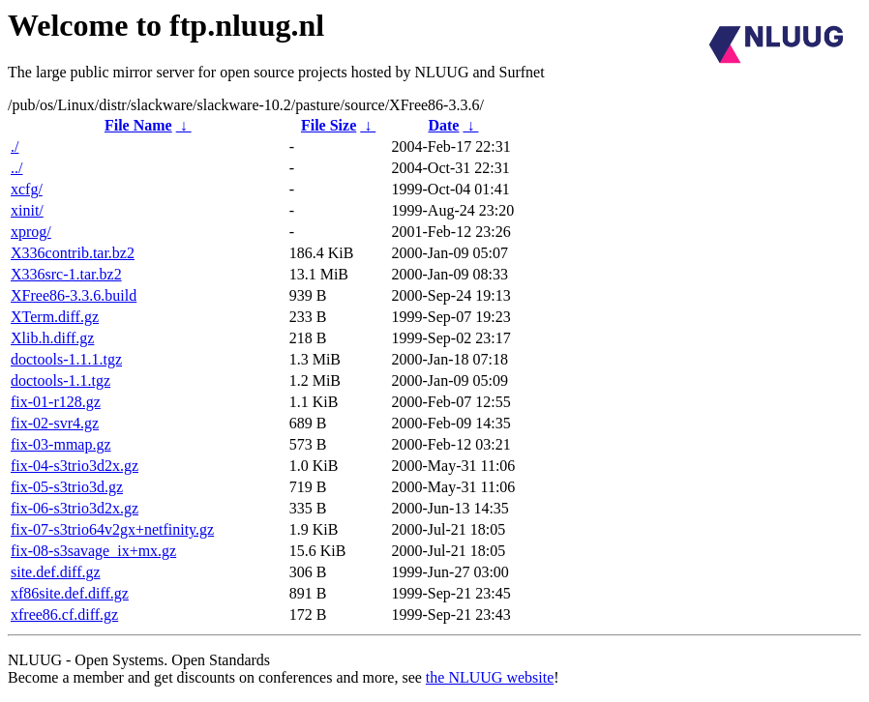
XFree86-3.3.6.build (73, 295)
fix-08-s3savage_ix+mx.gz (93, 550)
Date (443, 125)
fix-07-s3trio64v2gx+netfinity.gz (112, 529)
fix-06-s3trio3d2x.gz (74, 508)
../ (16, 168)
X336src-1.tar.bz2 (66, 274)
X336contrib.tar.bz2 (73, 253)
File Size (328, 125)
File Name (138, 125)
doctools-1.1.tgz (60, 380)
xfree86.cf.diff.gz (64, 614)
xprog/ (31, 231)
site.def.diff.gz (56, 572)
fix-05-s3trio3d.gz (67, 487)
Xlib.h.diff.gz (52, 338)
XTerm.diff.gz (55, 316)
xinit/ (27, 210)
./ (14, 146)
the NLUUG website (490, 677)
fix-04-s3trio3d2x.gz (74, 465)
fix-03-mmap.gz (61, 444)
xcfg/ (27, 189)
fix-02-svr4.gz (55, 423)
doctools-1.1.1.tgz (66, 359)
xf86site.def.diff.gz (70, 593)
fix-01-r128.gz (56, 402)
